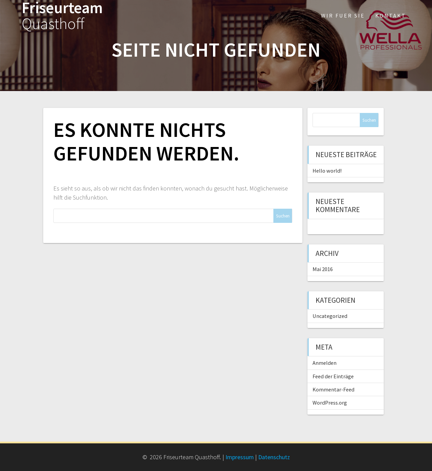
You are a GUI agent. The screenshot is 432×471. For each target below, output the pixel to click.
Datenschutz (274, 457)
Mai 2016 (323, 269)
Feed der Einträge (333, 376)
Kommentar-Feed (333, 389)
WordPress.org (330, 402)
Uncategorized (330, 316)
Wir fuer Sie (343, 15)
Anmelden (324, 362)
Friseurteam (62, 16)
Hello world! (327, 170)
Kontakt (390, 15)
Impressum (239, 457)
